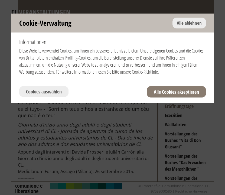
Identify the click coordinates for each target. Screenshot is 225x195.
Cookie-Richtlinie (145, 72)
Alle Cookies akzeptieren (176, 92)
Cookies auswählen (44, 91)
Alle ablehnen (189, 23)
